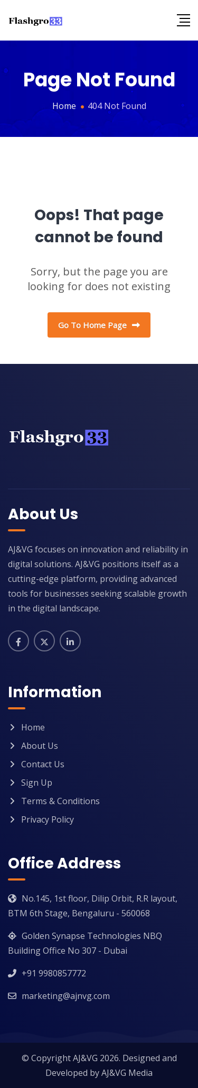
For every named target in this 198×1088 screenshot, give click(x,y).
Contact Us (42, 764)
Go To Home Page (99, 325)
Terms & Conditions (60, 801)
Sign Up (36, 782)
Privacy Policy (47, 819)
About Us (39, 745)
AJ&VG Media (127, 1073)
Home (33, 727)
